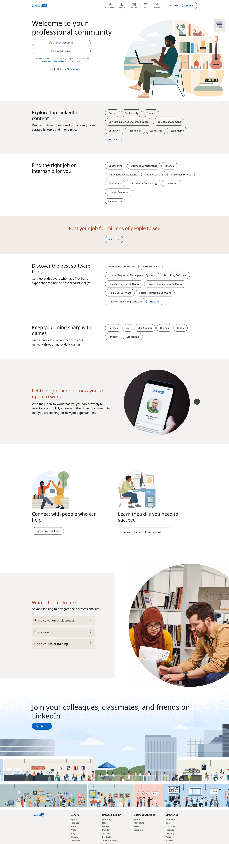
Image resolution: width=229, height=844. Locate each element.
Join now (173, 5)
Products (106, 837)
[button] (61, 43)
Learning (106, 819)
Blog (73, 833)
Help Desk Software (120, 292)
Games (105, 826)
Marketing (171, 183)
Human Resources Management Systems (132, 275)
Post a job (113, 239)
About (74, 826)
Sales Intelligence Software (124, 284)
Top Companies (109, 840)
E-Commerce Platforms (122, 266)
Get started (41, 726)
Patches (113, 328)
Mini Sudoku (145, 328)
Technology (134, 130)
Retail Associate (154, 174)
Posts (168, 837)
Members (170, 819)
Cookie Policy (74, 61)
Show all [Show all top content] (113, 139)
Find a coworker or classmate (63, 620)
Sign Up (74, 819)
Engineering (116, 165)
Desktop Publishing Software (125, 301)
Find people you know (47, 531)
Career (112, 113)
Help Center (76, 822)
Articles (169, 840)
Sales (136, 826)
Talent (137, 819)
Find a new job (63, 632)
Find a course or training (63, 644)
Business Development (144, 165)
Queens (164, 328)
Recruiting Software (175, 275)
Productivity (131, 113)
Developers (76, 840)
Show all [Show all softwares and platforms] (154, 301)
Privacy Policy (58, 61)
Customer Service (181, 174)
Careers (74, 837)
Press (73, 829)
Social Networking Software (155, 292)
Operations (115, 183)
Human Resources (119, 192)
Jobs (104, 822)
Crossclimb (133, 336)
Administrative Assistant (123, 174)
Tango (180, 328)
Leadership (156, 130)
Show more (115, 201)
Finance (151, 113)
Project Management (169, 121)
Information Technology (143, 183)
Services (106, 833)
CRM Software (151, 266)
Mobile (105, 829)
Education (114, 130)
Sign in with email (61, 51)
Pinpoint (113, 336)
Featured (169, 829)
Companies (171, 826)
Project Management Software (165, 284)
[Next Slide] (197, 402)
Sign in (190, 5)
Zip (127, 328)
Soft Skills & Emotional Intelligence (128, 121)
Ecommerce (177, 130)
